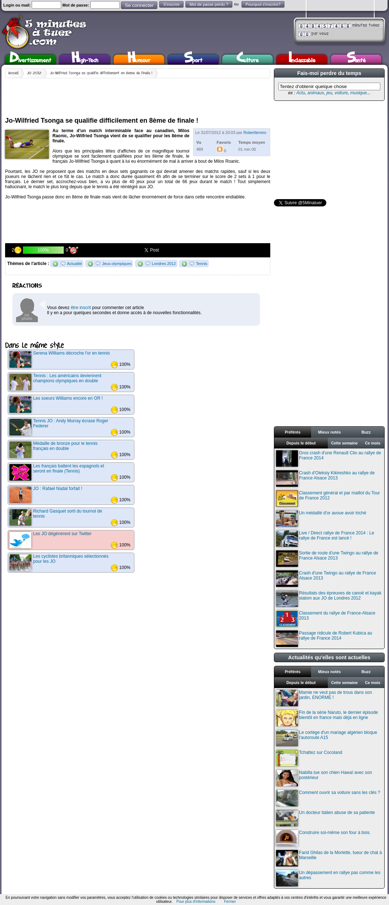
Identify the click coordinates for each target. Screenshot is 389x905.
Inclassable (301, 59)
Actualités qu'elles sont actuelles (329, 657)
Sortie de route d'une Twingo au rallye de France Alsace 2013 (327, 558)
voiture (341, 92)
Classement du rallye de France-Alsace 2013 (325, 618)
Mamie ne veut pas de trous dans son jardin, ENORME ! (324, 698)
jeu (329, 92)
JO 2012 (34, 73)
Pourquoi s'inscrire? (262, 4)
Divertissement (30, 59)
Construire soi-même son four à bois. (323, 838)
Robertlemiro (254, 132)
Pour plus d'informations (195, 902)
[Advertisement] (137, 94)
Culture (247, 59)
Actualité (74, 263)
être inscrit (81, 307)
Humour (138, 59)
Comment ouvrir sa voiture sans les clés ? (328, 798)
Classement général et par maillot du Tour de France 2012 (328, 498)
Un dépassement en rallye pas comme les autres (328, 878)
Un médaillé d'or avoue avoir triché (321, 518)
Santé (356, 59)
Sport (193, 59)
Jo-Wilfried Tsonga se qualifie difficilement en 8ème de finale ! (101, 73)
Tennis (201, 263)
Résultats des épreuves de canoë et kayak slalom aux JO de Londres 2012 (328, 598)
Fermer (230, 902)
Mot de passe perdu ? (208, 4)
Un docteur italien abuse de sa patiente (325, 818)
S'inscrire (171, 4)
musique (358, 92)
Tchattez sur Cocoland (309, 758)
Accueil (13, 73)
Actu (300, 92)
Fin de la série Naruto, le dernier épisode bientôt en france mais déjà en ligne (327, 718)
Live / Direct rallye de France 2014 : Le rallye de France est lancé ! (325, 538)
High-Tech (84, 59)
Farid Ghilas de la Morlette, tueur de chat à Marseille (329, 858)
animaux (315, 92)
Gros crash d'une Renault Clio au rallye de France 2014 (328, 458)
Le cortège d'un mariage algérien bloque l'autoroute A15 (326, 738)
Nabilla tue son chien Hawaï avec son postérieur (324, 778)
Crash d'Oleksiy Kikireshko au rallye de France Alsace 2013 (325, 478)
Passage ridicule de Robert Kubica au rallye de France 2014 (324, 639)
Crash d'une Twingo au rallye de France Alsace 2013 (326, 578)
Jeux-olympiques (116, 263)
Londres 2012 (164, 263)
